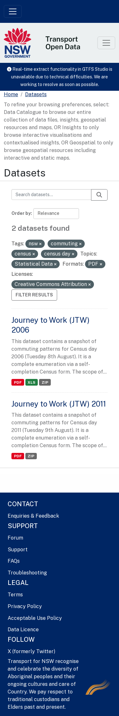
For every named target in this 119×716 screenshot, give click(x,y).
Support (18, 550)
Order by (21, 213)
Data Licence (23, 629)
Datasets (36, 94)
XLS (31, 382)
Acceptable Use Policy (35, 618)
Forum (15, 538)
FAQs (14, 561)
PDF (18, 382)
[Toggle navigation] (13, 11)
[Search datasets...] (51, 194)
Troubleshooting (27, 573)
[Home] (11, 94)
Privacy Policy (25, 606)
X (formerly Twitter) (31, 651)
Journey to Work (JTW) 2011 (58, 403)
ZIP (45, 382)
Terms (15, 595)
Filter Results (34, 294)
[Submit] (99, 195)
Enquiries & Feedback (33, 516)
